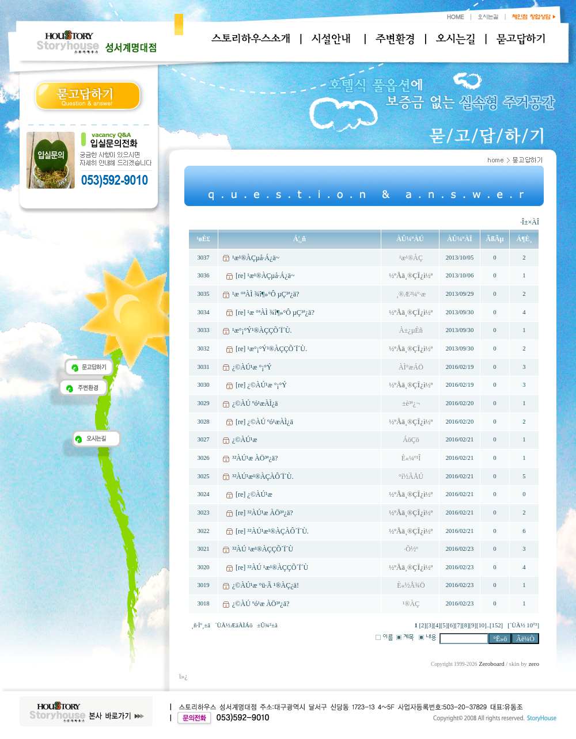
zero (534, 664)
